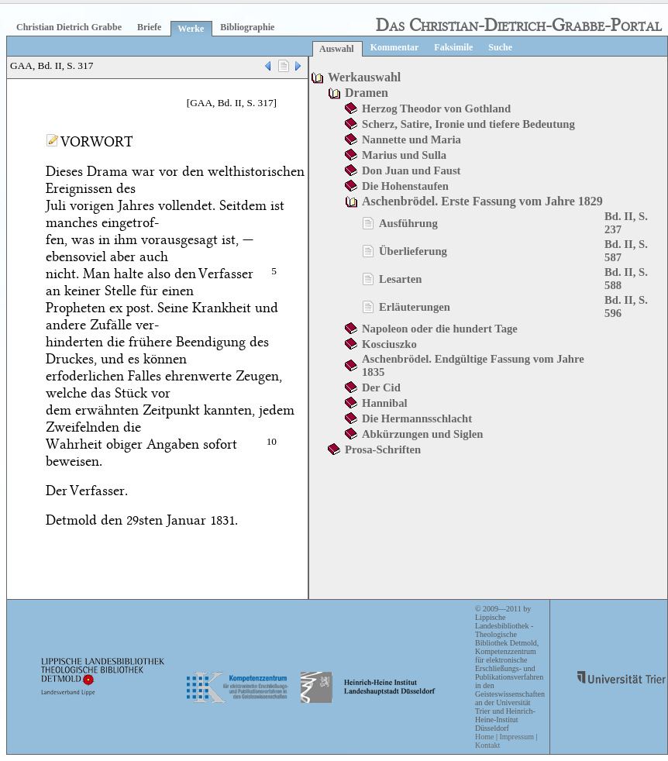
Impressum (516, 736)
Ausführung (408, 223)
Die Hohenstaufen (405, 186)
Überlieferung (413, 251)
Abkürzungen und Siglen (422, 434)
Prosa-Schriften (383, 449)
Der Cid (381, 387)
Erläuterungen (414, 307)
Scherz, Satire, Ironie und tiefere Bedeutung (468, 124)
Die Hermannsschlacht (417, 418)
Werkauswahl (364, 77)
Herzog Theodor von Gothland (436, 108)
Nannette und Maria (411, 139)
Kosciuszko (389, 344)
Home (484, 736)
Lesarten (400, 279)
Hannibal (385, 403)
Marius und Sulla (404, 155)
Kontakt (487, 745)
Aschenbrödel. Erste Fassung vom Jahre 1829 (482, 201)
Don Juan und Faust (411, 170)
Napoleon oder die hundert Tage (440, 328)
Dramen (366, 92)
